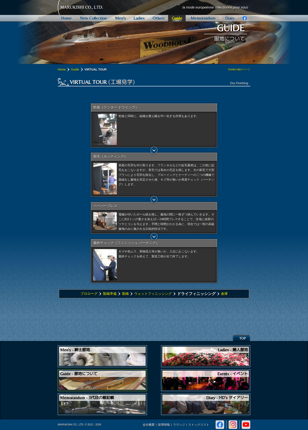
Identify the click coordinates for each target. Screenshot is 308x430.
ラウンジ (179, 424)
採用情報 (164, 424)
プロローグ (89, 294)
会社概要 (149, 424)
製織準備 (110, 294)
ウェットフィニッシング (153, 294)
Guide (75, 69)
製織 (125, 294)
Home (62, 69)
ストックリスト (198, 424)
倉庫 (224, 294)
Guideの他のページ (239, 69)
